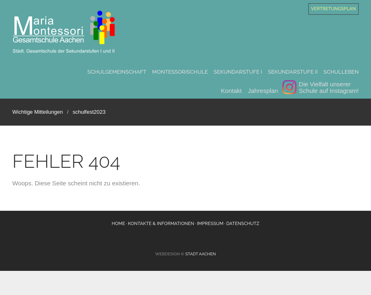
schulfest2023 (89, 112)
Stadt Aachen (200, 254)
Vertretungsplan (333, 8)
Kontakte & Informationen (161, 223)
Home (118, 223)
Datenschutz (242, 223)
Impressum (210, 223)
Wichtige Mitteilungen (37, 112)
